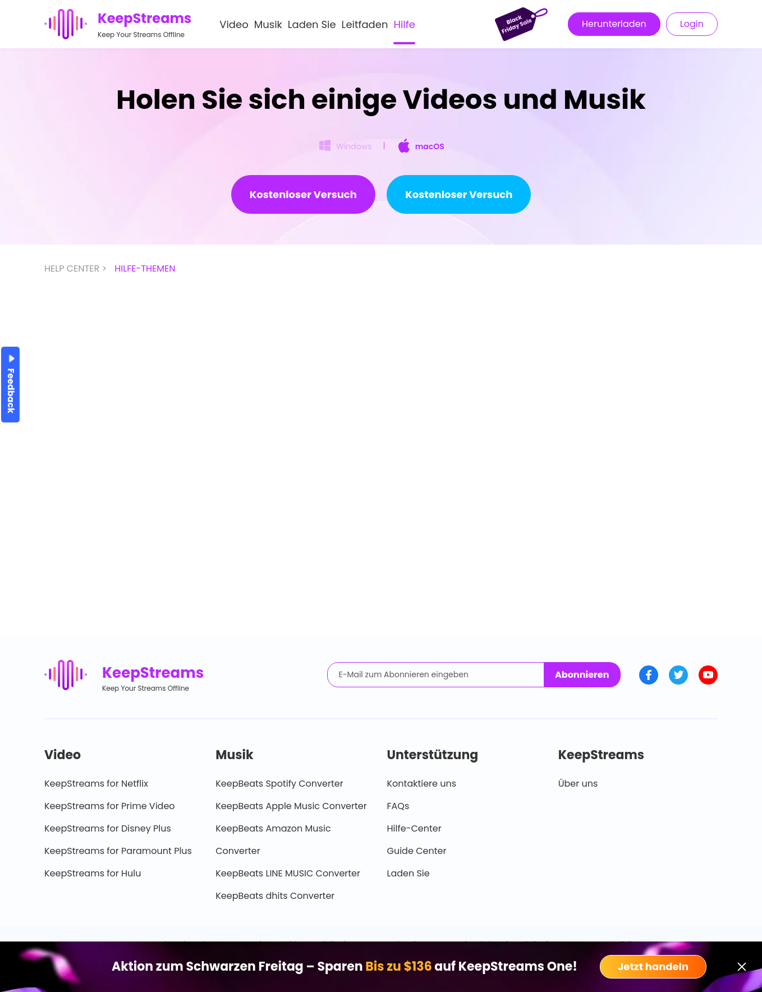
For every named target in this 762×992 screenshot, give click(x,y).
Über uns (578, 783)
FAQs (398, 806)
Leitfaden (365, 24)
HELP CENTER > (76, 268)
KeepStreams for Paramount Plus (118, 850)
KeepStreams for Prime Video (109, 806)
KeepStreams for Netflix (96, 783)
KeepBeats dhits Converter (274, 895)
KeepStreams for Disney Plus (107, 828)
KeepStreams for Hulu (92, 873)
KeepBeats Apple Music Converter (290, 806)
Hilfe (404, 24)
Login (692, 23)
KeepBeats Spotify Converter (279, 783)
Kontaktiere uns (422, 783)
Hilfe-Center (414, 828)
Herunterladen (614, 23)
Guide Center (417, 850)
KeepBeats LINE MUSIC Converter (287, 873)
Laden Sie (312, 24)
